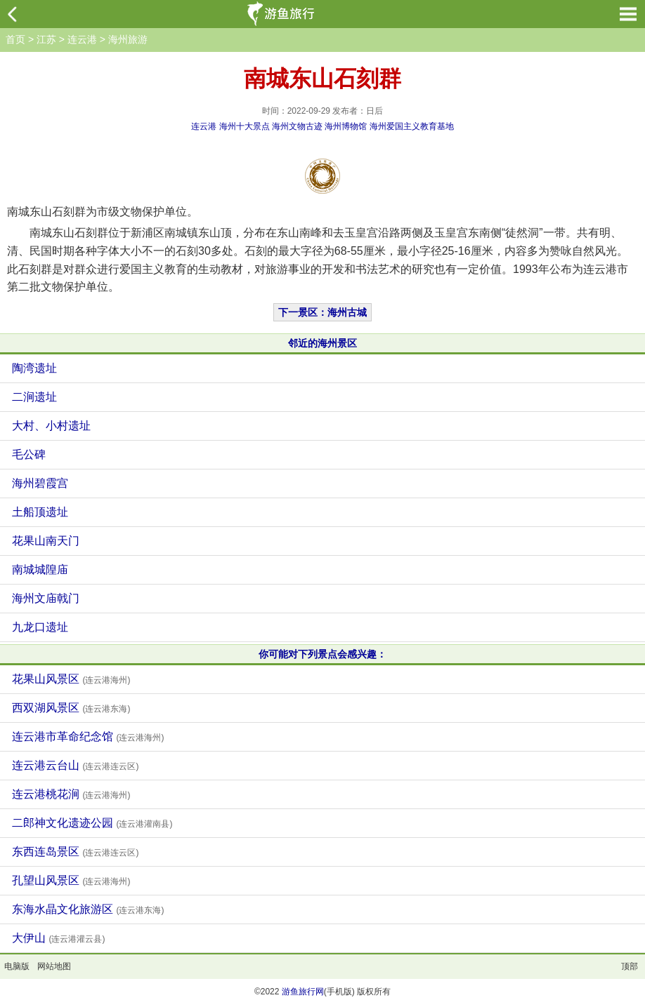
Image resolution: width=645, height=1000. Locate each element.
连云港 (82, 39)
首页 (15, 39)
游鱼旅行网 (303, 991)
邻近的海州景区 (322, 343)
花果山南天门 (45, 541)
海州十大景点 (244, 126)
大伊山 (58, 938)
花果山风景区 (71, 679)
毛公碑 (29, 454)
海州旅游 (128, 39)
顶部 (629, 966)
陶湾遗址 (34, 368)
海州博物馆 (346, 126)
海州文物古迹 (297, 126)
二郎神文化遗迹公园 (92, 823)
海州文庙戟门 (45, 598)
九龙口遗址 (40, 627)
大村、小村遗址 (51, 426)
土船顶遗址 (40, 512)
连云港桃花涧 (71, 794)
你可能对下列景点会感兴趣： (322, 654)
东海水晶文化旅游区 (88, 909)
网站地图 (54, 966)
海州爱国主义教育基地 (412, 126)
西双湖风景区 (71, 708)
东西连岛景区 (75, 852)
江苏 (46, 39)
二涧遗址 (34, 397)
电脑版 (17, 966)
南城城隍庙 (40, 569)
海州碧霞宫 (40, 483)
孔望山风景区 (71, 880)
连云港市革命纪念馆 (88, 736)
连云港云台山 (75, 765)
